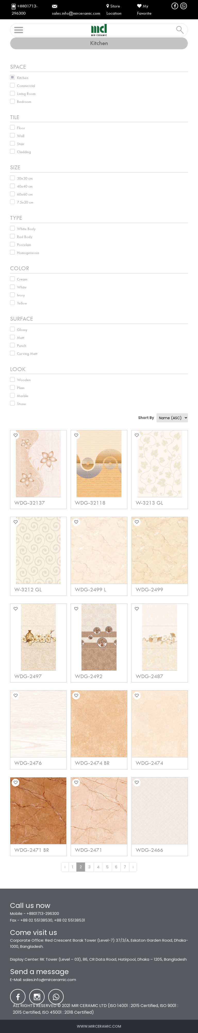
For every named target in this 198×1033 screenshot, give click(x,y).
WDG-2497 (28, 676)
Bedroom (24, 102)
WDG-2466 (149, 850)
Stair (20, 144)
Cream (22, 279)
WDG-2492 (88, 676)
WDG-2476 (28, 763)
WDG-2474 (149, 763)
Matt (20, 338)
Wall (20, 136)
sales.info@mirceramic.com (49, 979)
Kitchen (22, 78)
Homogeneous (28, 253)
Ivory (21, 295)
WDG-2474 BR (92, 763)
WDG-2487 (149, 676)
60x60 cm (24, 194)
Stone (21, 404)
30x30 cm (24, 178)
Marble (22, 396)
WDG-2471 (88, 850)
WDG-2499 (149, 589)
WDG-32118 (90, 503)
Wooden (24, 380)
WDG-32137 (29, 503)
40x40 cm (24, 186)
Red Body (24, 237)
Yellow (22, 303)
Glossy (22, 330)
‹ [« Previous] (64, 867)
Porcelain (24, 245)
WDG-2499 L (90, 589)
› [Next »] (133, 867)
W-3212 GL (28, 589)
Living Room (26, 94)
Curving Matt (27, 354)
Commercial (26, 86)
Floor (21, 128)
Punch (21, 346)
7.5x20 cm (25, 202)
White (22, 287)
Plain (20, 388)
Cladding (24, 152)
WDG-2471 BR (31, 850)
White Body (26, 229)
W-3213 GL (149, 503)
